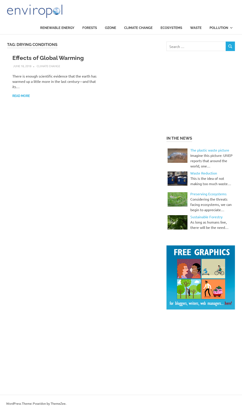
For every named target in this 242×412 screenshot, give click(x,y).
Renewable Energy (57, 28)
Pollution (221, 28)
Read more (21, 96)
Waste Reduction (203, 173)
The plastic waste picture (209, 150)
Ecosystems (171, 28)
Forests (89, 28)
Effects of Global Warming (48, 58)
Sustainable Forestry (206, 217)
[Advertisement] (203, 92)
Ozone (110, 28)
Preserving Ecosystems (208, 194)
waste (196, 28)
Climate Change (138, 28)
